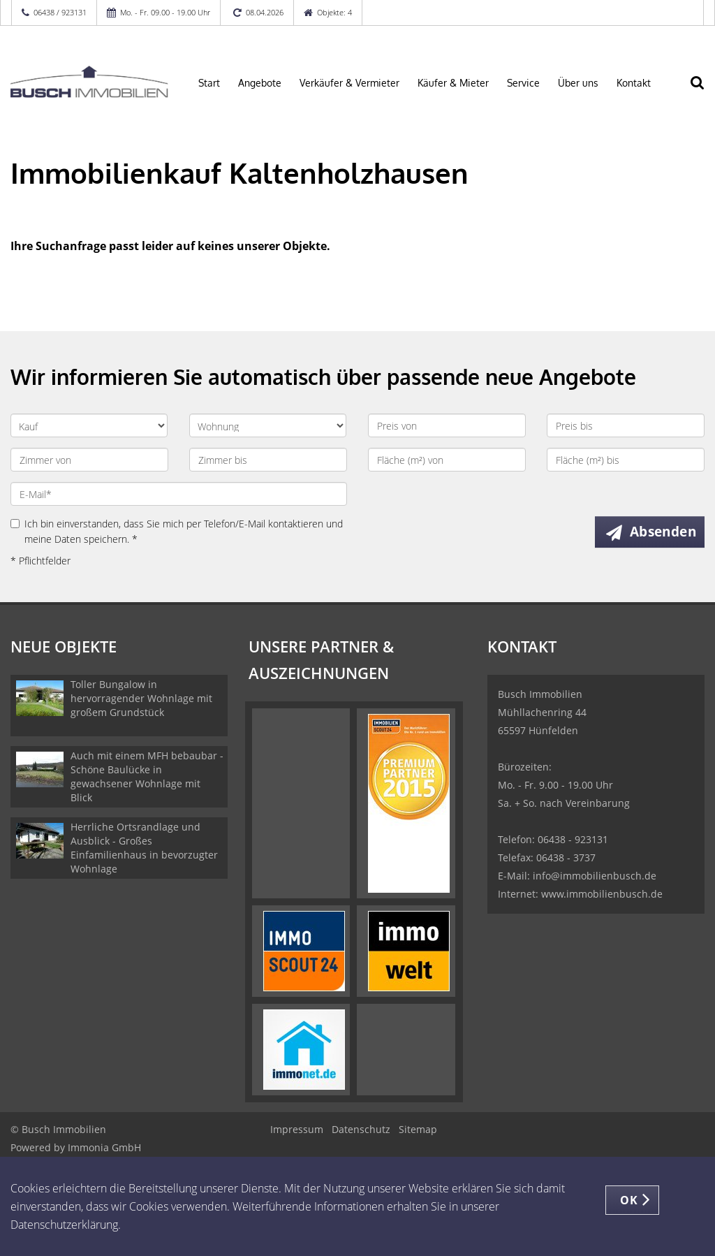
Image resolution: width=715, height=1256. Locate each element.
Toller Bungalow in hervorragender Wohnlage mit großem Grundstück (141, 698)
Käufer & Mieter (453, 83)
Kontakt (634, 83)
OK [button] (628, 1200)
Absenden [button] (663, 532)
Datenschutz (361, 1129)
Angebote (259, 83)
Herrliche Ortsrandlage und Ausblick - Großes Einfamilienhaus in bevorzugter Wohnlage (144, 847)
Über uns (578, 83)
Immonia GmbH (104, 1147)
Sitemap (418, 1129)
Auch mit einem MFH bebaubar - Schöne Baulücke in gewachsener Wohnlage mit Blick (147, 776)
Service (523, 83)
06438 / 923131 (60, 12)
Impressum (296, 1129)
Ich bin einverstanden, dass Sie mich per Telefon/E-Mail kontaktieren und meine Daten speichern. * (176, 531)
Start (209, 83)
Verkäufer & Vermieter (349, 83)
